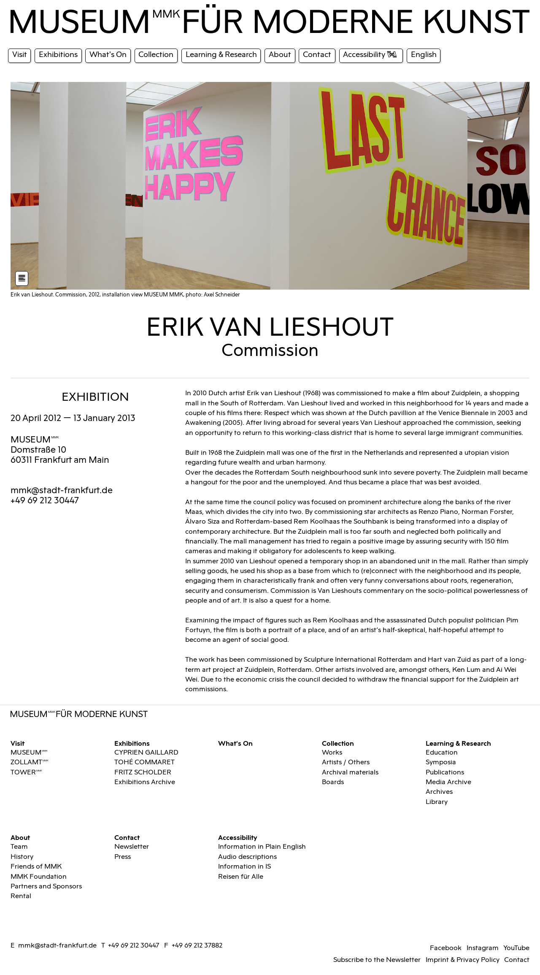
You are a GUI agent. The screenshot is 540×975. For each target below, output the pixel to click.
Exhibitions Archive (144, 782)
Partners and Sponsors (46, 886)
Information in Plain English (262, 846)
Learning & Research (458, 743)
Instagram (483, 948)
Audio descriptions (247, 857)
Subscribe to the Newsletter (377, 960)
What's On (235, 743)
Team (19, 846)
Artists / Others (346, 762)
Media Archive (448, 782)
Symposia (441, 762)
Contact (127, 837)
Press (122, 857)
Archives (439, 792)
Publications (445, 772)
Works (332, 752)
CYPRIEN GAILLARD (146, 752)
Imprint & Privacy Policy (463, 960)
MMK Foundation (39, 876)
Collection (338, 743)
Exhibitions (132, 743)
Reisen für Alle (240, 876)
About (20, 837)
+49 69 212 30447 (133, 945)
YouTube (516, 948)
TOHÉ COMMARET (144, 762)
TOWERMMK (26, 772)
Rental (21, 896)
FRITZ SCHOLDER (142, 772)
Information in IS (244, 866)
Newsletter (131, 846)
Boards (333, 782)
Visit (17, 743)
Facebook (446, 948)
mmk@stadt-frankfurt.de (62, 490)
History (22, 857)
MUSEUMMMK (35, 440)
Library (437, 802)
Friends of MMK (36, 866)
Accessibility (237, 837)
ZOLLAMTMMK (30, 762)
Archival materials (350, 772)
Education (442, 752)
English (424, 55)
